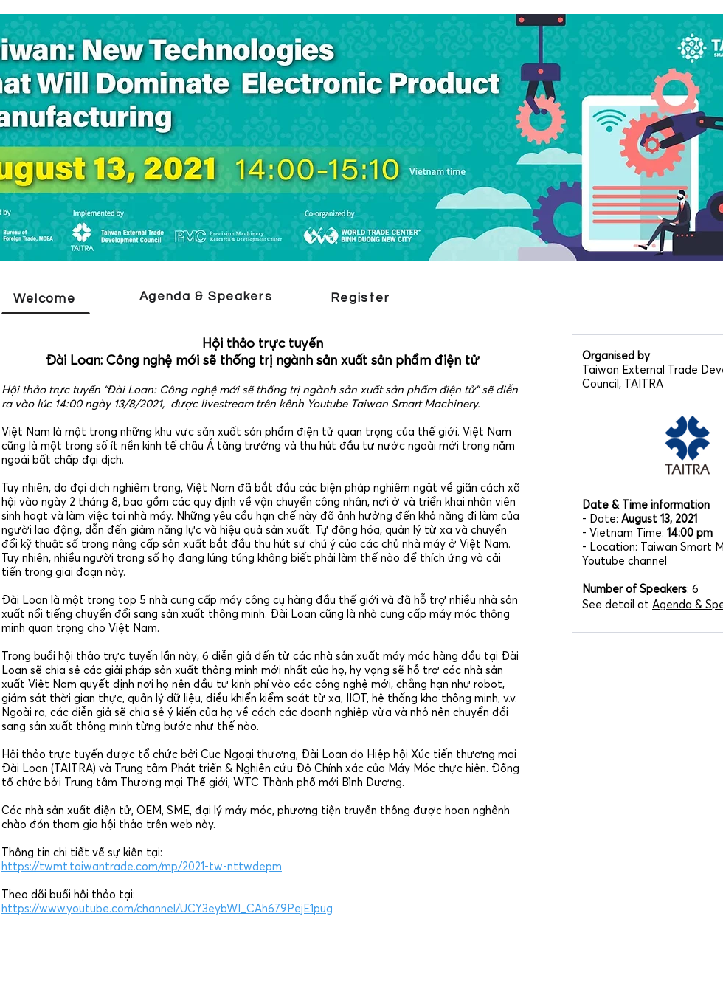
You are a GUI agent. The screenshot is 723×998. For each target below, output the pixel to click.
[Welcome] (45, 299)
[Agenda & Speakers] (207, 297)
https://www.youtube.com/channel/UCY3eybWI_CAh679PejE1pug (167, 908)
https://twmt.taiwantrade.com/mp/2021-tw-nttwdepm (141, 866)
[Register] (361, 298)
